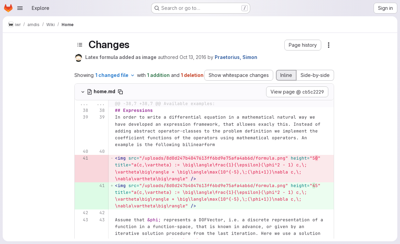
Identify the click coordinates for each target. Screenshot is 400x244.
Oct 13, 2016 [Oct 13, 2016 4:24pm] (193, 57)
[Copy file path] (120, 92)
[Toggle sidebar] (79, 44)
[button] (302, 45)
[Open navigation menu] (20, 8)
